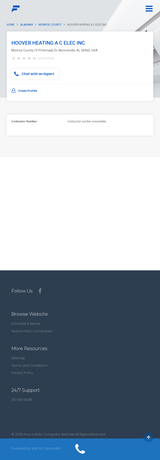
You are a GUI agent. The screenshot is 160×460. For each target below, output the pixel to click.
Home (11, 24)
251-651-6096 (21, 399)
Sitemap (18, 358)
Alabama (26, 24)
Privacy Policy (22, 372)
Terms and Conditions (29, 365)
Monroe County (50, 24)
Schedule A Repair (25, 323)
